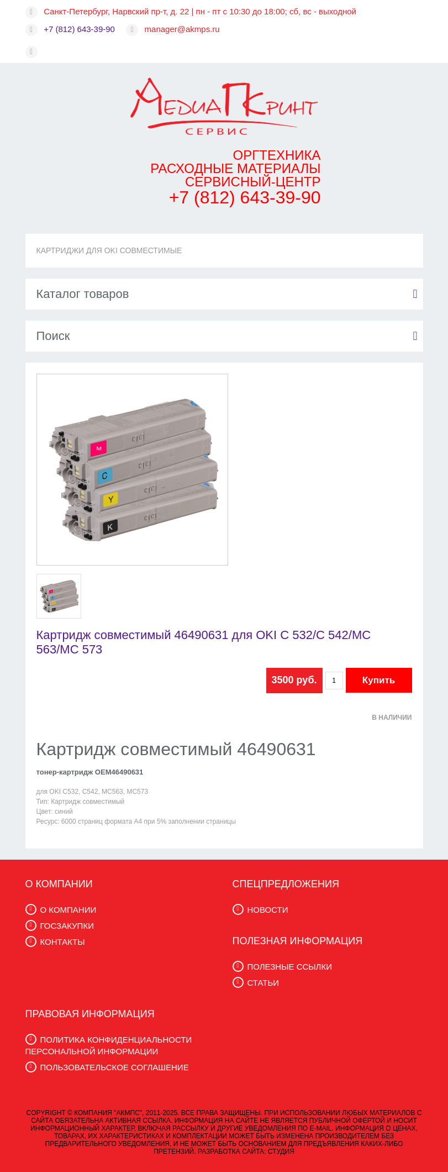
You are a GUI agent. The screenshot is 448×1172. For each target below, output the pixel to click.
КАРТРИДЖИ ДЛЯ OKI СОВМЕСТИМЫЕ (109, 250)
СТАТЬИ (263, 982)
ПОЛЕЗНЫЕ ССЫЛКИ (289, 966)
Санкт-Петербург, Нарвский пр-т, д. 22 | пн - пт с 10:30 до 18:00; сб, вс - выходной (200, 11)
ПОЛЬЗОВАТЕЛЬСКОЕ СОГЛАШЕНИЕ (114, 1067)
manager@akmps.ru (182, 29)
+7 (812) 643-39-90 (79, 29)
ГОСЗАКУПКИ (67, 925)
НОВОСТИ (267, 909)
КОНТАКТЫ (62, 941)
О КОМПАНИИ (68, 909)
